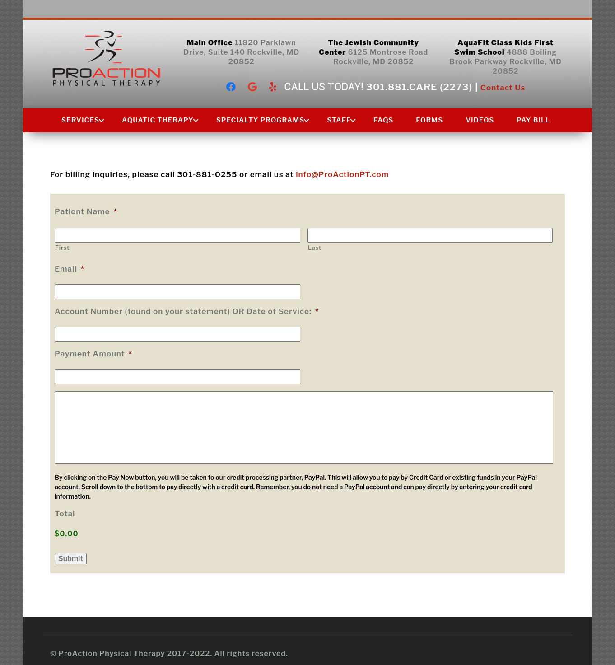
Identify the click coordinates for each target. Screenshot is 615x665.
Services (80, 120)
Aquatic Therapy (158, 120)
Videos (480, 120)
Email (69, 268)
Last (314, 247)
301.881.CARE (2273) (419, 87)
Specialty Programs (260, 120)
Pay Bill (533, 120)
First (62, 247)
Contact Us (503, 87)
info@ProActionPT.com (342, 174)
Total (65, 513)
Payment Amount (93, 353)
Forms (429, 120)
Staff (339, 120)
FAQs (383, 120)
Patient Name (86, 211)
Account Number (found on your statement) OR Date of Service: (187, 311)
